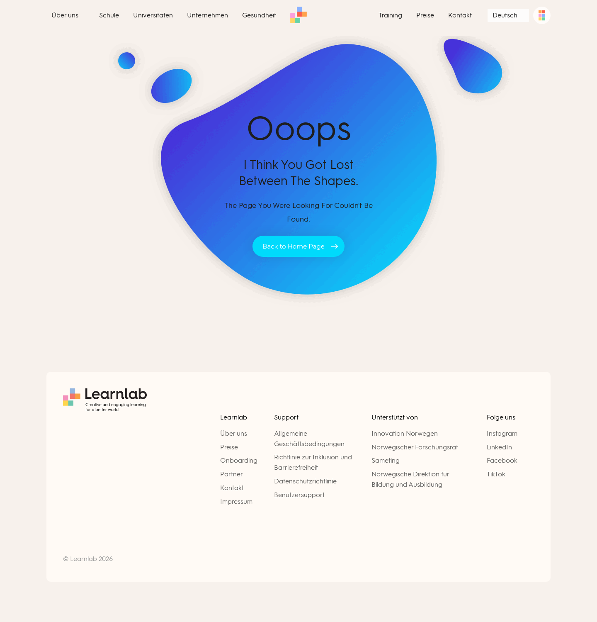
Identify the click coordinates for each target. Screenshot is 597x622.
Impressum (236, 501)
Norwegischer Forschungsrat (414, 447)
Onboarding (238, 460)
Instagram (502, 433)
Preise (229, 447)
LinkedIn (499, 447)
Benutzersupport (299, 495)
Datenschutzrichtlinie (305, 481)
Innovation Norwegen (404, 433)
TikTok (496, 474)
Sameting (385, 460)
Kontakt (232, 488)
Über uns (233, 433)
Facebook (502, 460)
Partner (231, 474)
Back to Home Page (293, 246)
